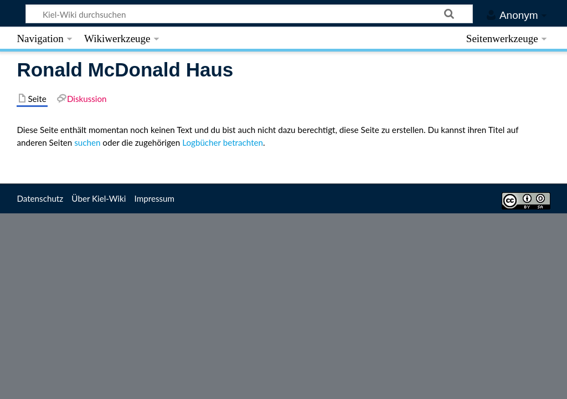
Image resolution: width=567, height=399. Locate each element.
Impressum (155, 198)
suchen (87, 142)
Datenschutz (40, 198)
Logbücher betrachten (222, 142)
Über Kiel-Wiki (98, 198)
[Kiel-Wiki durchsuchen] (249, 14)
